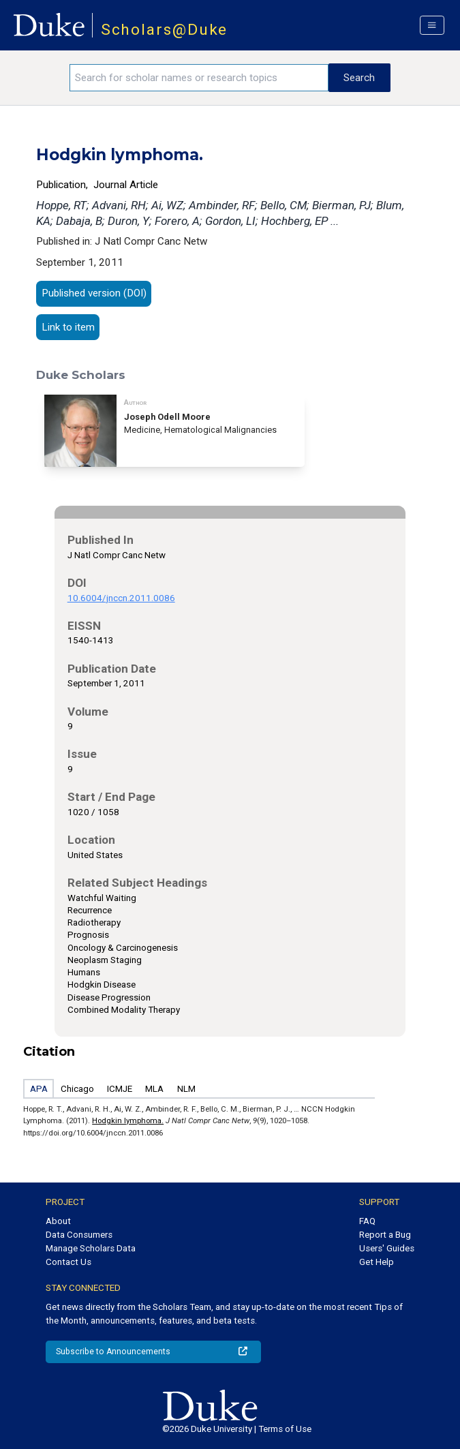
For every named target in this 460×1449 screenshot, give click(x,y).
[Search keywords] (199, 77)
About (58, 1221)
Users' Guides (386, 1248)
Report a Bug (385, 1235)
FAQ (367, 1221)
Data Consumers (79, 1235)
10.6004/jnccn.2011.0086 (121, 598)
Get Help (376, 1262)
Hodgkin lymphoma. (128, 1120)
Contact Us (68, 1262)
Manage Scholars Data (91, 1248)
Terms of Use (284, 1429)
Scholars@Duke (164, 29)
